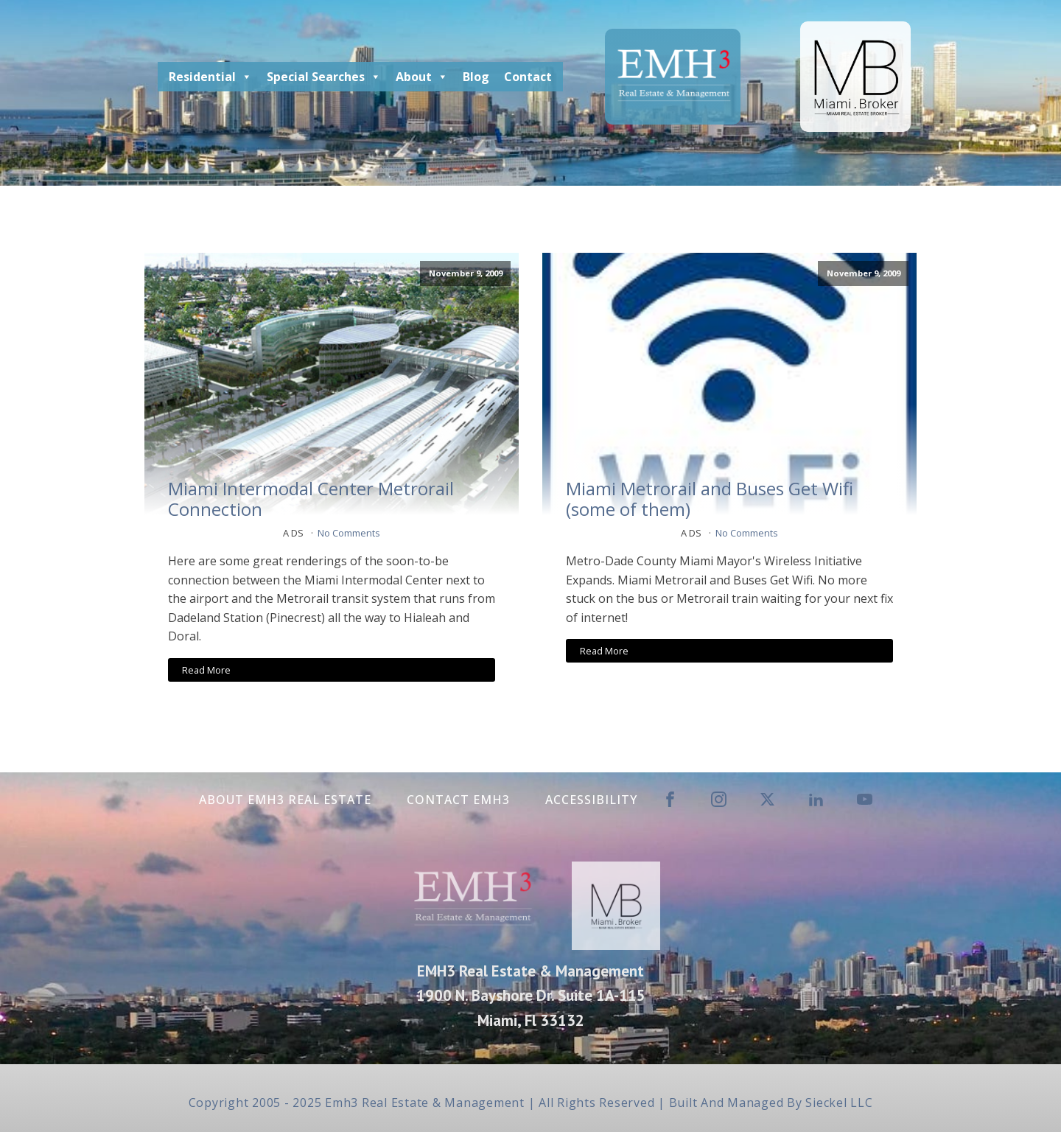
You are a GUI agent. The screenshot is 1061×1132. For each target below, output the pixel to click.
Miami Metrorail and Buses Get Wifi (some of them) (709, 499)
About (422, 77)
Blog (476, 77)
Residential (210, 77)
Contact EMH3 (458, 800)
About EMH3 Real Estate (285, 800)
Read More (206, 670)
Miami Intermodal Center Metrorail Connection (311, 499)
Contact (528, 77)
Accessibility (591, 800)
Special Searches (324, 77)
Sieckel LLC (838, 1102)
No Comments (349, 532)
